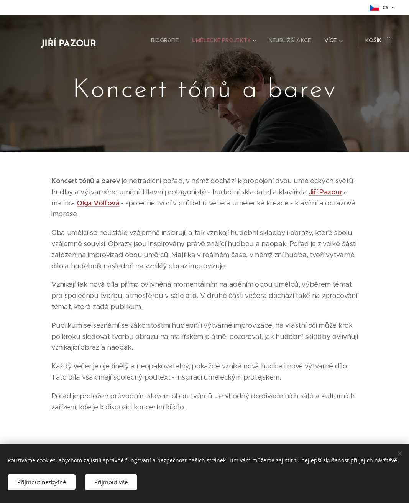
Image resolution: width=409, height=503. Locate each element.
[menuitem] (167, 40)
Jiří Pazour (325, 191)
